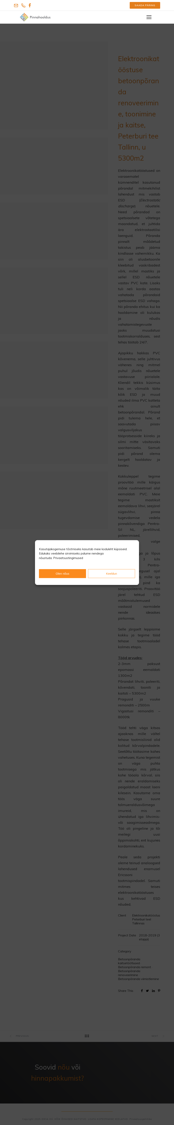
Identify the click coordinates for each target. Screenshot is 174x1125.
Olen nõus (62, 573)
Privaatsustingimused (68, 558)
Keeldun (111, 573)
